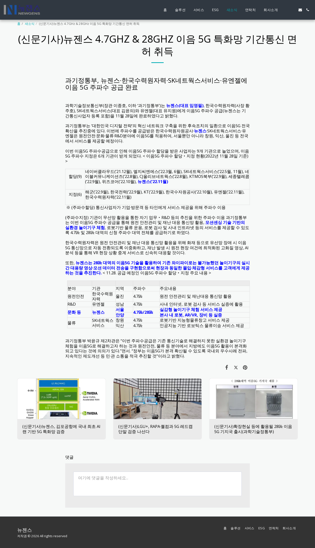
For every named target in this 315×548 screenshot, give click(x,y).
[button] (285, 10)
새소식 (29, 23)
